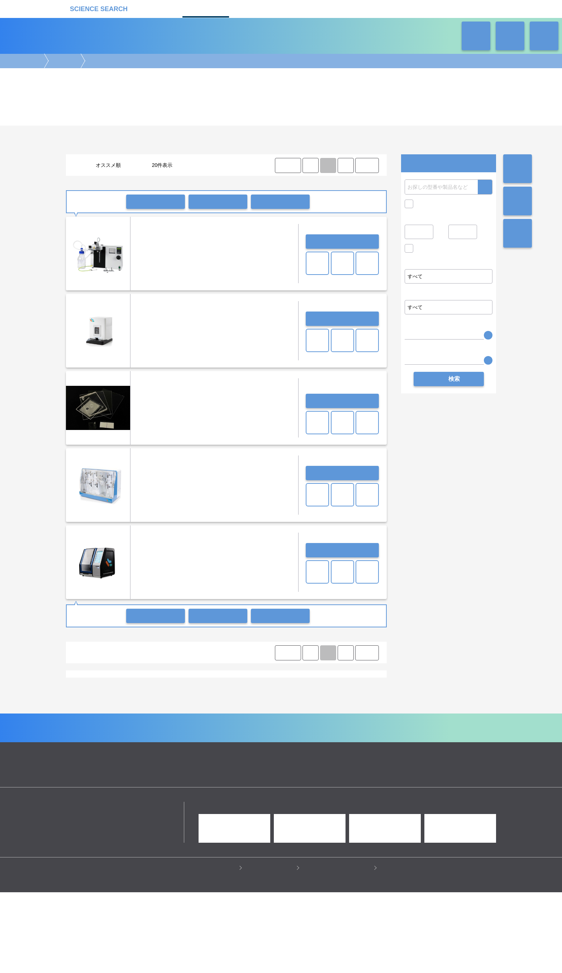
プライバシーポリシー (211, 948)
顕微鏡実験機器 (234, 723)
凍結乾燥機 (300, 685)
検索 (485, 187)
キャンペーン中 (433, 204)
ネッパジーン (141, 704)
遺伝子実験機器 (88, 723)
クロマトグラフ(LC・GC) (144, 730)
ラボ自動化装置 (130, 737)
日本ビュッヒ (253, 704)
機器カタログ (206, 8)
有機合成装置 (86, 685)
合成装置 (64, 61)
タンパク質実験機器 (335, 730)
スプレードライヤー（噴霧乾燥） (204, 685)
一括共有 (218, 201)
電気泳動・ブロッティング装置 (140, 723)
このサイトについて (271, 948)
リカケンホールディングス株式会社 (117, 887)
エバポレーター (121, 685)
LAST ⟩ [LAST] (367, 165)
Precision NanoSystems (97, 704)
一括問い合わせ (155, 201)
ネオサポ (356, 8)
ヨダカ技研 (222, 704)
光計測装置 (298, 730)
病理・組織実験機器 (308, 723)
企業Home (202, 800)
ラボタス (306, 8)
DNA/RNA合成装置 (263, 685)
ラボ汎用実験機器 (323, 737)
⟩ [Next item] (345, 165)
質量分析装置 (189, 730)
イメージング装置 (194, 723)
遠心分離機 (221, 737)
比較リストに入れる (280, 201)
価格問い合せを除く (438, 250)
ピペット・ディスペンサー (177, 737)
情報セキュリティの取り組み (338, 948)
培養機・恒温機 (350, 723)
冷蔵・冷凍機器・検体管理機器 (269, 737)
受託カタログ (256, 8)
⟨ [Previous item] (310, 165)
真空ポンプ (154, 685)
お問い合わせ (342, 241)
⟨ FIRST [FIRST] (287, 165)
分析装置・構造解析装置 (232, 730)
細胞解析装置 (269, 723)
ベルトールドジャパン (182, 704)
